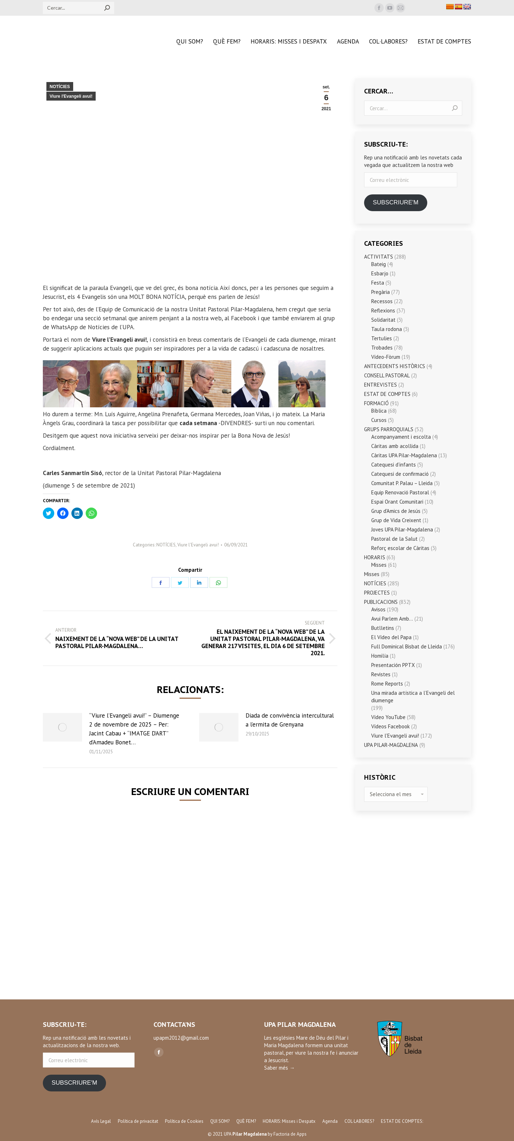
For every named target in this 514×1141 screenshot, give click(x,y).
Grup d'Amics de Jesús (395, 511)
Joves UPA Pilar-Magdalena (402, 529)
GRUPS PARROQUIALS (388, 429)
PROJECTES (377, 592)
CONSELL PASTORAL (387, 375)
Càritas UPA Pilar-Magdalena (404, 455)
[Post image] (62, 727)
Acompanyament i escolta (401, 436)
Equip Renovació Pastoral (400, 492)
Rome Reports (387, 683)
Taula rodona (386, 329)
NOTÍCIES (60, 86)
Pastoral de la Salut (394, 538)
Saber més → (279, 1067)
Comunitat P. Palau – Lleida (402, 483)
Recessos (382, 301)
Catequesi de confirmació (400, 473)
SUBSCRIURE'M (395, 202)
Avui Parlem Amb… (392, 618)
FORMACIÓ (376, 403)
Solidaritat (383, 319)
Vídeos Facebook (390, 726)
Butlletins (382, 628)
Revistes (380, 674)
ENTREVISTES (380, 384)
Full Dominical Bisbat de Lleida (406, 646)
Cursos (379, 420)
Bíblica (379, 410)
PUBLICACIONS (381, 601)
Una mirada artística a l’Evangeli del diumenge (413, 696)
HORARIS (374, 557)
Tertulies (381, 338)
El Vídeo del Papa (391, 637)
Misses (379, 564)
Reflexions (383, 310)
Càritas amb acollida (394, 446)
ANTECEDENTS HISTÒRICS (394, 366)
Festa (377, 282)
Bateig (378, 264)
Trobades (382, 347)
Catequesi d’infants (393, 464)
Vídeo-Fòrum (385, 356)
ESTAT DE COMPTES (387, 394)
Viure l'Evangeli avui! (71, 96)
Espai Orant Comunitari (397, 501)
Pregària (380, 292)
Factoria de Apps (290, 1134)
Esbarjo (379, 273)
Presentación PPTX (393, 665)
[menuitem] (189, 41)
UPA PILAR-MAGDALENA (391, 745)
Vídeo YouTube (388, 717)
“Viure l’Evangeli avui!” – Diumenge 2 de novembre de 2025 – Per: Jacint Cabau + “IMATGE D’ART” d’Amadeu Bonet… (134, 729)
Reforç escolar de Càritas (400, 548)
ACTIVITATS (378, 256)
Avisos (378, 609)
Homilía (379, 655)
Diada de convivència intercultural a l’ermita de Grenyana (290, 720)
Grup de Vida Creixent (396, 520)
